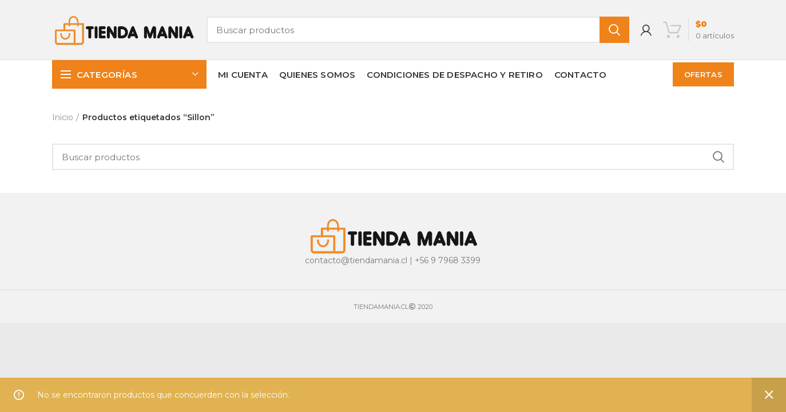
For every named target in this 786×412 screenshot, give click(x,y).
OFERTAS (703, 74)
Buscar (614, 30)
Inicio (62, 117)
